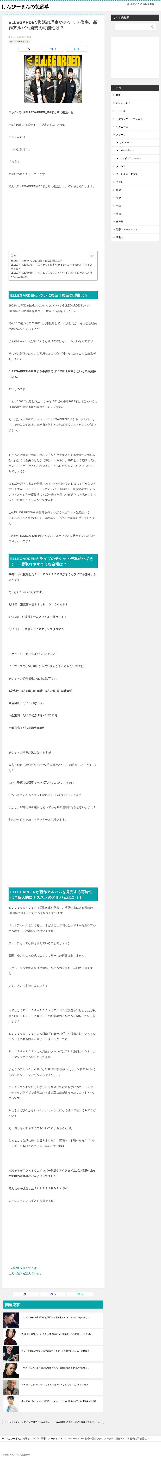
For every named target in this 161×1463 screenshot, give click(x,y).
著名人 (119, 237)
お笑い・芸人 (123, 103)
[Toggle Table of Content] (90, 256)
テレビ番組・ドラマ (127, 174)
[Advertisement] (53, 220)
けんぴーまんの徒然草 (28, 6)
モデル (119, 182)
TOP (20, 1438)
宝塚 (118, 205)
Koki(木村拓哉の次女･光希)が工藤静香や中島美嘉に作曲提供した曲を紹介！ (57, 1334)
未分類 (119, 221)
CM (118, 95)
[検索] (135, 26)
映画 (118, 213)
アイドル (121, 110)
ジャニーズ (122, 126)
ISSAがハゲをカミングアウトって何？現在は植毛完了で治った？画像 (54, 1384)
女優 (118, 197)
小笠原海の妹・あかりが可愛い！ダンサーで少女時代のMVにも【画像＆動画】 (59, 1401)
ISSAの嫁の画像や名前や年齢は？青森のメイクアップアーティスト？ (79, 1422)
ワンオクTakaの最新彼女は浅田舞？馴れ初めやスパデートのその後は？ (55, 1317)
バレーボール (127, 150)
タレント (121, 166)
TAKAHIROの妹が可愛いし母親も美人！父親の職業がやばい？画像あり (55, 1368)
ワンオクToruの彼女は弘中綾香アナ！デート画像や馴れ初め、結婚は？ (55, 1351)
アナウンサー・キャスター (130, 118)
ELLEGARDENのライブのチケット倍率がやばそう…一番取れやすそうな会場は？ (51, 266)
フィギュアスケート (130, 158)
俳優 (118, 190)
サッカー (124, 142)
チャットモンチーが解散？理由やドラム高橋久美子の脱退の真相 (29, 1422)
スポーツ (121, 134)
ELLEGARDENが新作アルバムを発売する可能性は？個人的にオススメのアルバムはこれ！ (51, 274)
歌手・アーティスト (19, 41)
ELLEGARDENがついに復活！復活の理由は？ (36, 260)
